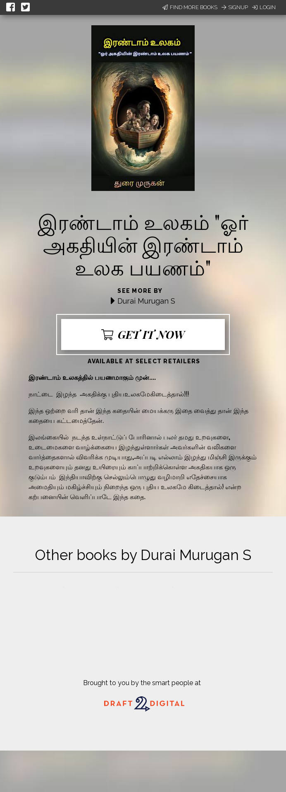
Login (264, 7)
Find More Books (189, 7)
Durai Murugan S (146, 301)
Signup (235, 7)
